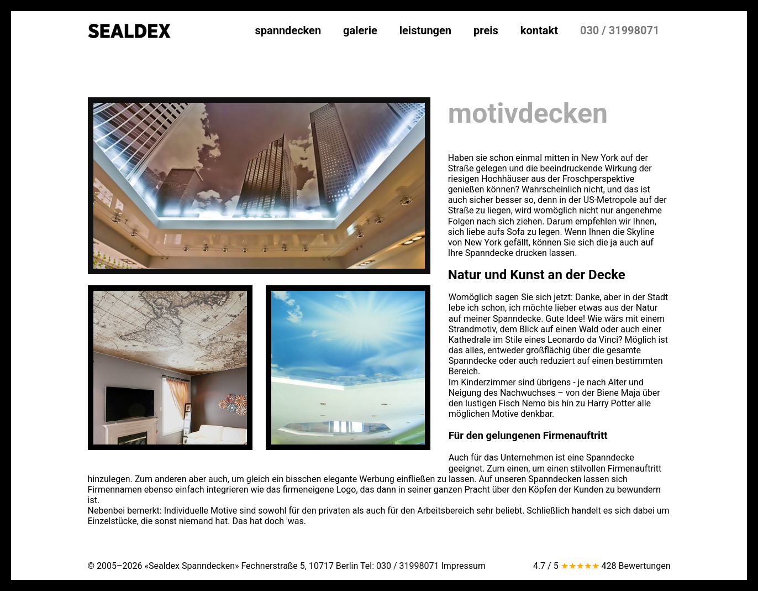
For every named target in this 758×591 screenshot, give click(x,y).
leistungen (425, 30)
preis (485, 30)
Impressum (463, 566)
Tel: (399, 566)
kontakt (539, 30)
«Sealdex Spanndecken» (191, 566)
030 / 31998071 (620, 30)
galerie (360, 30)
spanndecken (288, 30)
